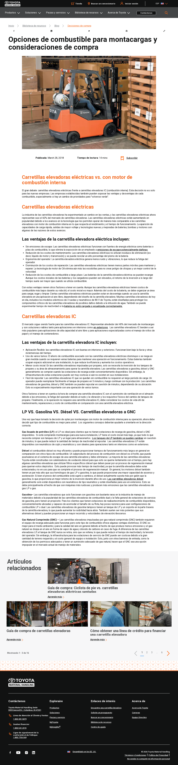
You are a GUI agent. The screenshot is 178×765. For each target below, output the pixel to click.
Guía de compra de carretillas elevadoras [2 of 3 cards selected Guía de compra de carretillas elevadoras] (38, 631)
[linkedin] (51, 31)
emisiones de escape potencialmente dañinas (122, 249)
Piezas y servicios (56, 12)
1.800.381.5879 (19, 719)
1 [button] (142, 652)
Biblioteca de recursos (86, 12)
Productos (10, 12)
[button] (135, 653)
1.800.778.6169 (19, 737)
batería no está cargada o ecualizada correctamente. (93, 306)
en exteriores (100, 327)
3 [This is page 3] (152, 652)
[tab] (15, 12)
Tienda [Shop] (78, 4)
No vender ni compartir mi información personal (148, 759)
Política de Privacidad (158, 755)
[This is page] (168, 653)
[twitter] (89, 31)
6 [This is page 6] (162, 652)
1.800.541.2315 (19, 728)
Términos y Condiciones (135, 755)
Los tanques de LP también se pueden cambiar (117, 438)
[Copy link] (164, 31)
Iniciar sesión (131, 4)
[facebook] (14, 31)
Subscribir (132, 158)
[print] (127, 31)
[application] (88, 578)
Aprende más (55, 596)
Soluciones (31, 12)
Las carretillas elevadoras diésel (125, 479)
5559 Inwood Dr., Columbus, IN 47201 (24, 710)
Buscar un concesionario (103, 4)
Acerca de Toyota (117, 12)
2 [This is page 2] (147, 652)
